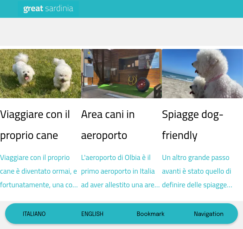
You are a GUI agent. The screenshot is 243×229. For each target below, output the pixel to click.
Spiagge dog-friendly (193, 124)
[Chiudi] (9, 9)
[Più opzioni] (209, 213)
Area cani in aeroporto (108, 124)
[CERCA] (217, 9)
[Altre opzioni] (234, 9)
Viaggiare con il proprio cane (35, 124)
